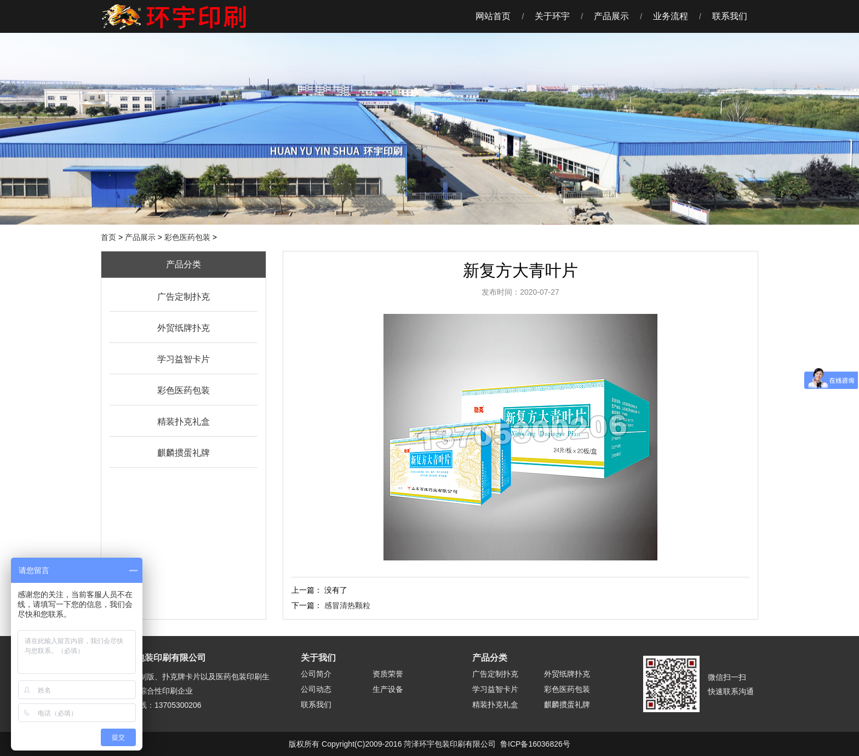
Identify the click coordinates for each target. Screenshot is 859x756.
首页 (108, 237)
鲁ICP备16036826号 (535, 744)
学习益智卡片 (183, 359)
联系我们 (729, 16)
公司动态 (316, 689)
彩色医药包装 (187, 237)
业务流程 (670, 16)
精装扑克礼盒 (183, 421)
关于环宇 (552, 16)
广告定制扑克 (183, 296)
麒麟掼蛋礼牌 (183, 452)
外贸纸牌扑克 (183, 328)
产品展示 (611, 16)
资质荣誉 (388, 673)
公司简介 (316, 673)
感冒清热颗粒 (347, 605)
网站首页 (493, 16)
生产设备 (388, 689)
